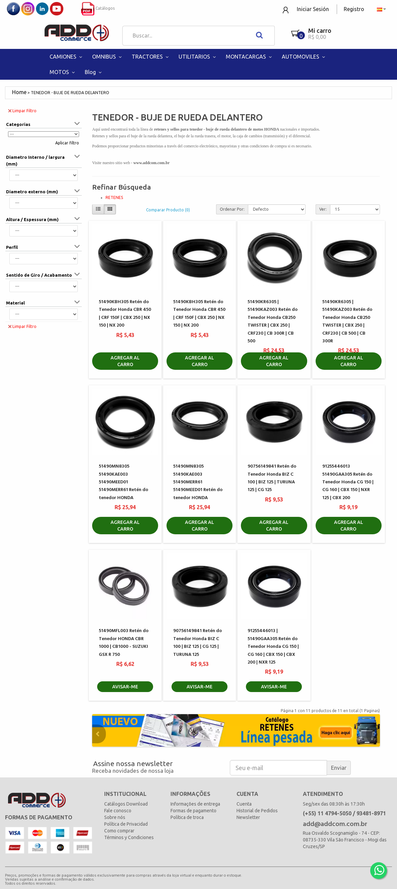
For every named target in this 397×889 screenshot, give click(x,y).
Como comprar (119, 830)
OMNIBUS (107, 57)
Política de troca (187, 817)
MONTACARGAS (249, 57)
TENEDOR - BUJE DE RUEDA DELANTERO (70, 92)
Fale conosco (117, 810)
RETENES (114, 197)
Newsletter (248, 817)
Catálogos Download (126, 804)
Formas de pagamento (193, 810)
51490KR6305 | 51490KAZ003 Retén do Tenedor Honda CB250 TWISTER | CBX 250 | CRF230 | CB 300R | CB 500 (272, 321)
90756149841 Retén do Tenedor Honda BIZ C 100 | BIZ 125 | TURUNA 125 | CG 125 (272, 478)
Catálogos (98, 8)
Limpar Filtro (22, 110)
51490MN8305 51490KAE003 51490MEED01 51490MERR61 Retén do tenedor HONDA (123, 482)
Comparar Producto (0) (168, 210)
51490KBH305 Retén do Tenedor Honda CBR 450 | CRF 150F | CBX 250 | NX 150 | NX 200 (125, 313)
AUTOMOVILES (304, 57)
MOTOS (63, 72)
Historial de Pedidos (257, 810)
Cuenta (244, 804)
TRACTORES (151, 57)
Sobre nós (114, 817)
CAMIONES (67, 57)
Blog (94, 72)
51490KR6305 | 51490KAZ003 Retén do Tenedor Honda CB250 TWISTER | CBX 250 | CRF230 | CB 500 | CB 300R (347, 321)
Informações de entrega (195, 804)
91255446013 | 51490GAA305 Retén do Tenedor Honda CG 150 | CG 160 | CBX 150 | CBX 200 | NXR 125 (273, 646)
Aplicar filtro (67, 143)
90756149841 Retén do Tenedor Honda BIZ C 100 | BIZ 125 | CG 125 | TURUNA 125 (197, 642)
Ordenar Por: (232, 209)
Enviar (338, 767)
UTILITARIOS (198, 57)
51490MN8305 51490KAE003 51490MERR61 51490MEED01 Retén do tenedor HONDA (197, 482)
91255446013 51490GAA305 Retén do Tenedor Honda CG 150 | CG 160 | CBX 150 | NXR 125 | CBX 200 (348, 482)
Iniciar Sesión (313, 9)
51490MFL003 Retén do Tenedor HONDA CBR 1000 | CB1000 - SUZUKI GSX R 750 (123, 642)
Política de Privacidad (126, 824)
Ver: (323, 209)
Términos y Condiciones (129, 837)
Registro (354, 9)
